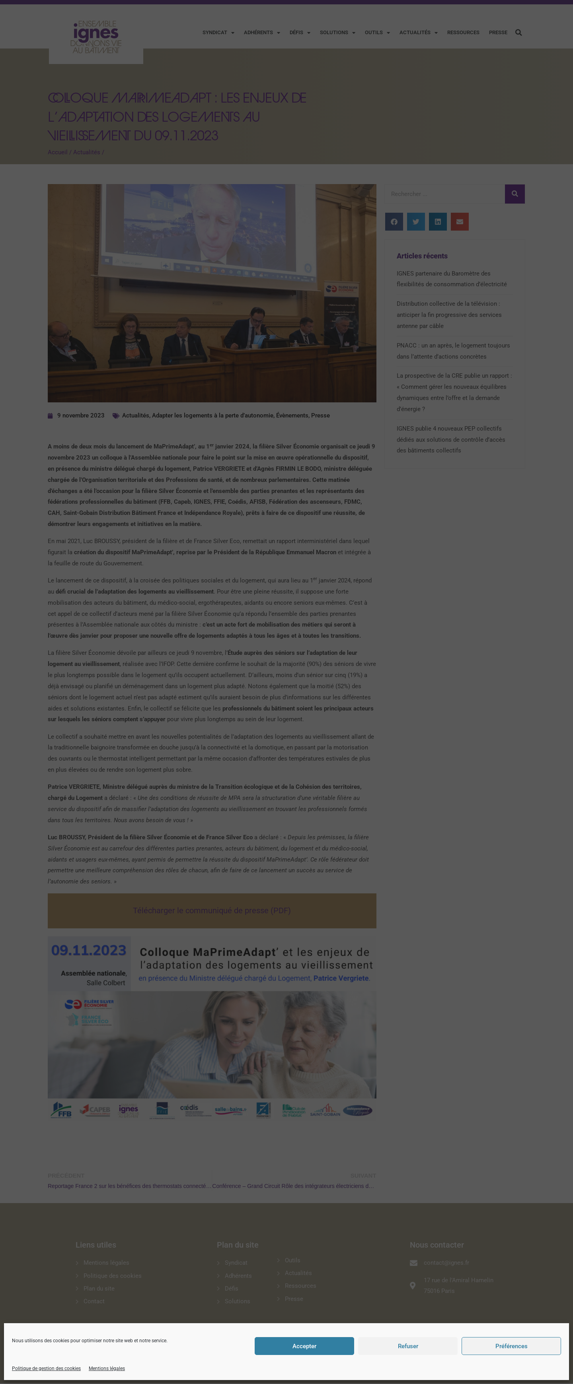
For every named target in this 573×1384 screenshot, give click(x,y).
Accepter (304, 1346)
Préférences (511, 1346)
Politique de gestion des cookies (46, 1368)
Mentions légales (107, 1368)
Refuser (408, 1346)
